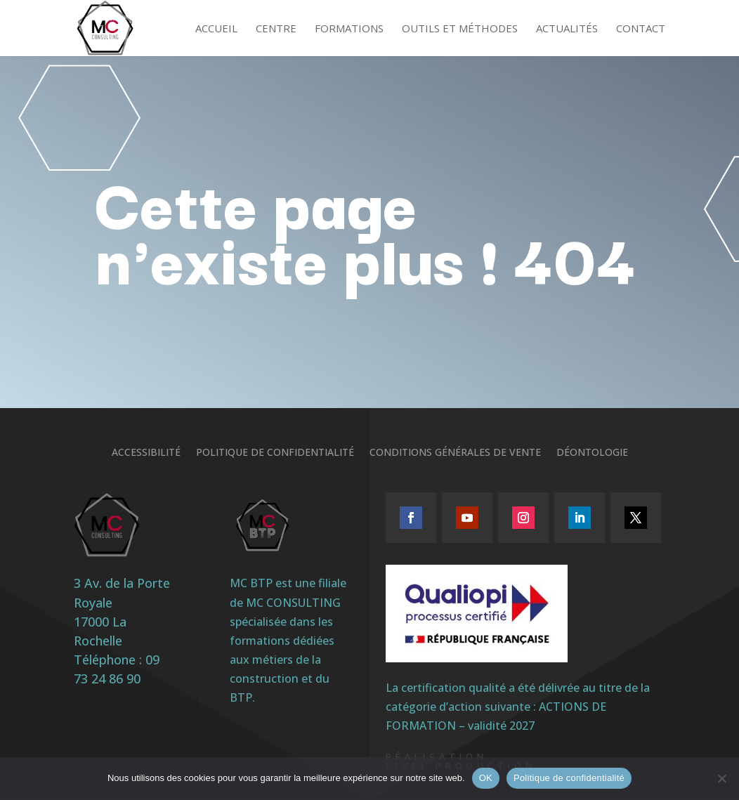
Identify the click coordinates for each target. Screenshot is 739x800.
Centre (276, 29)
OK (485, 778)
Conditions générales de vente (455, 453)
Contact (640, 29)
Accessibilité (146, 453)
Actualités (567, 29)
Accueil (216, 29)
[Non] (721, 778)
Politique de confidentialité (275, 453)
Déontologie (592, 453)
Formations (349, 29)
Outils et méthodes (460, 29)
